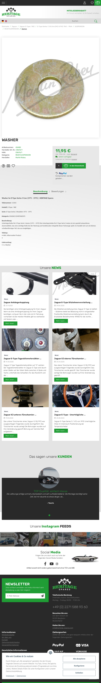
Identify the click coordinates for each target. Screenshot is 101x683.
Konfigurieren (79, 666)
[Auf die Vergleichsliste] (8, 165)
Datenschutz (21, 676)
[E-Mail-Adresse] (23, 596)
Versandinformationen (10, 645)
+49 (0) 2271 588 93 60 (70, 607)
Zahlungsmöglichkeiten (11, 642)
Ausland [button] (74, 159)
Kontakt (5, 640)
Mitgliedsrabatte (8, 635)
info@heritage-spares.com (63, 628)
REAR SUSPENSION (23, 155)
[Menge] (59, 165)
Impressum (10, 676)
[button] (83, 3)
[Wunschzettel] (91, 3)
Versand (74, 154)
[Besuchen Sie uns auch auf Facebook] (45, 564)
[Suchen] (82, 21)
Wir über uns (6, 637)
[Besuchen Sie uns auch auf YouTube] (51, 564)
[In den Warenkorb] (4, 36)
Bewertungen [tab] (57, 191)
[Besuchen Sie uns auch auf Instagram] (57, 564)
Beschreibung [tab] (40, 191)
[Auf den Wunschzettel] (13, 165)
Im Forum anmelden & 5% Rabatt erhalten (83, 13)
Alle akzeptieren (79, 659)
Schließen (79, 673)
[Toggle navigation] (3, 2)
